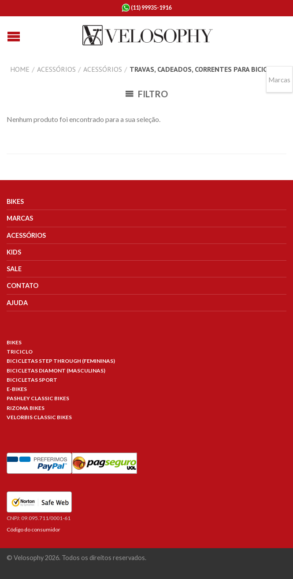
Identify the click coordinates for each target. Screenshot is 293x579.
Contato (22, 285)
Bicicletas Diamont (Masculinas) (56, 370)
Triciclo (20, 351)
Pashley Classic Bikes (38, 398)
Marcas (20, 218)
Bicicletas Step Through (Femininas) (61, 361)
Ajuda (17, 302)
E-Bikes (17, 389)
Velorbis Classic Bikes (39, 417)
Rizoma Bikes (26, 408)
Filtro (146, 94)
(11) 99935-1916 (146, 8)
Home (20, 69)
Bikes (15, 201)
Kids (14, 252)
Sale (14, 269)
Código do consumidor (33, 529)
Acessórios (56, 69)
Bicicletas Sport (32, 379)
